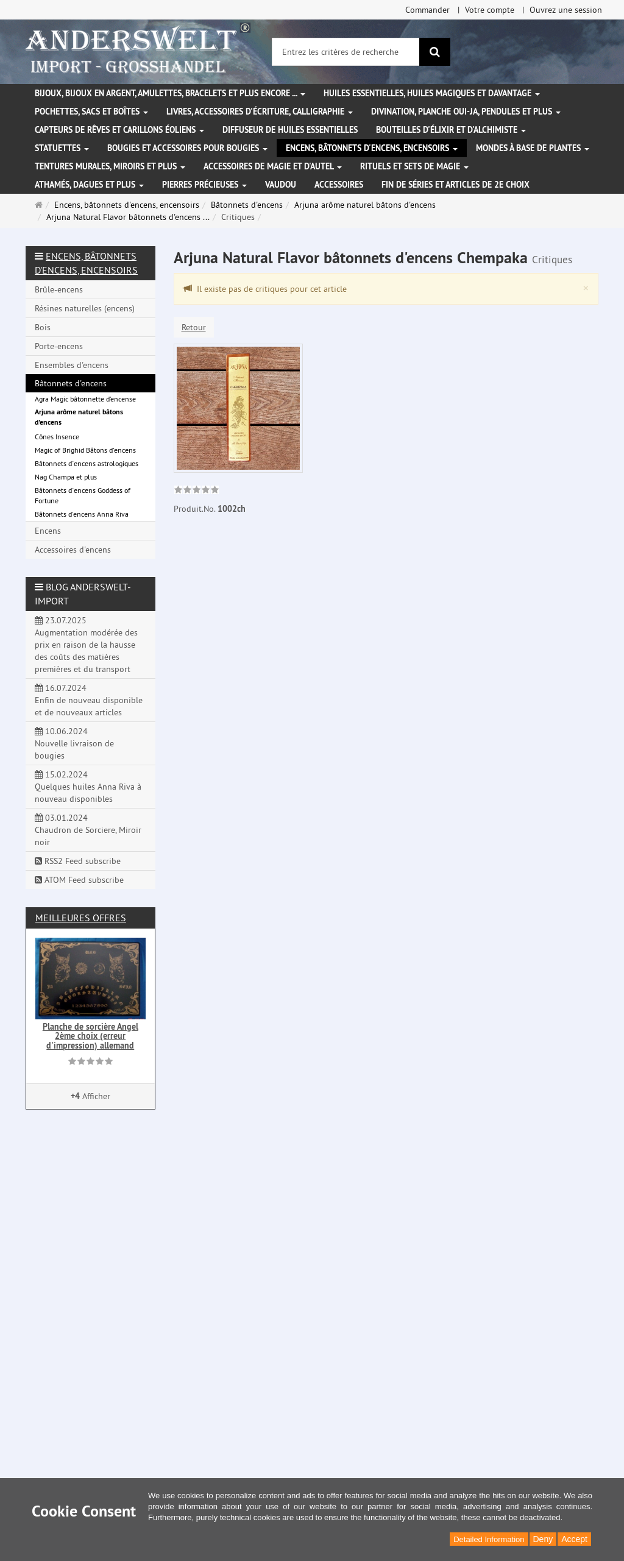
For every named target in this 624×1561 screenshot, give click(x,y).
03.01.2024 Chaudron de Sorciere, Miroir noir (88, 830)
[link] (196, 491)
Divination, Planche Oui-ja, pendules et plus (466, 111)
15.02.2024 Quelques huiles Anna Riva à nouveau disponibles (88, 786)
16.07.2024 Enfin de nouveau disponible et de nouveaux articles (89, 700)
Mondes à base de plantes (532, 148)
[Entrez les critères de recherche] (346, 52)
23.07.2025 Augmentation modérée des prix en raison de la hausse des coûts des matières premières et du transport (86, 644)
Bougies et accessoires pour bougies (187, 148)
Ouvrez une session (566, 9)
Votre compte (489, 9)
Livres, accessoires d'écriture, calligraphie (259, 111)
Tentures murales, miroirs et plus (110, 166)
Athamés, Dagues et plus (89, 184)
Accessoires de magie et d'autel (273, 166)
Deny (543, 1539)
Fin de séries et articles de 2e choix (455, 184)
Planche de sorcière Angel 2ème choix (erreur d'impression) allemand (90, 1036)
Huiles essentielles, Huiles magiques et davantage (432, 93)
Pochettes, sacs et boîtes (91, 111)
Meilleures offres (80, 917)
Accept (574, 1539)
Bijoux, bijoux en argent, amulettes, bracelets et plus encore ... (170, 93)
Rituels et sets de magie (414, 166)
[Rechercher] (434, 52)
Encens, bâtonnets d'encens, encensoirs (372, 148)
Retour (194, 327)
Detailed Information (488, 1539)
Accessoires (338, 184)
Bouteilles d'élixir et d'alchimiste (451, 129)
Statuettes (62, 148)
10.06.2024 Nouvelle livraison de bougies (74, 743)
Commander (427, 9)
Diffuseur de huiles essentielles (290, 129)
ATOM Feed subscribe (79, 879)
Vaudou (280, 184)
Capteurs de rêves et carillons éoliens (119, 129)
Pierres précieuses (204, 184)
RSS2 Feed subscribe (78, 860)
